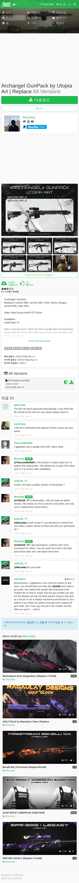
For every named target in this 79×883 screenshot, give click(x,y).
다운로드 (39, 100)
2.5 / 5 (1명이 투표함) (10, 292)
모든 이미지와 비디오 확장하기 (39, 275)
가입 (42, 622)
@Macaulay (20, 522)
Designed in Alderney (12, 875)
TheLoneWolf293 (23, 443)
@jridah (56, 586)
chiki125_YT (20, 481)
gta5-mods (20, 405)
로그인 (30, 622)
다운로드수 (12, 285)
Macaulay (29, 117)
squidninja (20, 424)
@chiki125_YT (22, 500)
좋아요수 (29, 285)
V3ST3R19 (19, 579)
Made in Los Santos (11, 878)
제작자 (28, 459)
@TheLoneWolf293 (24, 462)
